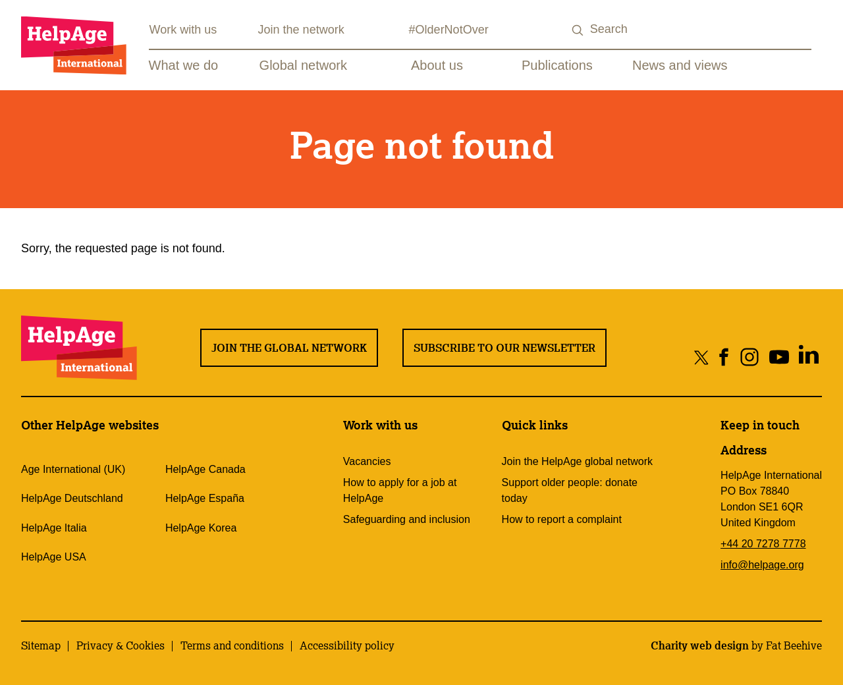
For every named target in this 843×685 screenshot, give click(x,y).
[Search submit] (578, 30)
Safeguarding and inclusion (406, 519)
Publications (557, 65)
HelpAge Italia (54, 528)
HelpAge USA (53, 556)
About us (437, 65)
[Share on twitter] (701, 357)
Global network (303, 65)
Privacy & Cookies (120, 645)
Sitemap (41, 645)
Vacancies (367, 461)
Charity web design (700, 645)
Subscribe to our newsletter (504, 348)
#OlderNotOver (449, 29)
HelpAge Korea (201, 528)
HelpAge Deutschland (72, 498)
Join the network (301, 29)
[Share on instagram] (749, 357)
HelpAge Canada (205, 469)
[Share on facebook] (724, 357)
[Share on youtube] (779, 357)
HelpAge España (204, 498)
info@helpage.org (762, 564)
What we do (184, 65)
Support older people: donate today (570, 490)
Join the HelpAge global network (577, 461)
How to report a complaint (562, 519)
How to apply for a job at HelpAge (400, 490)
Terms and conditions (232, 645)
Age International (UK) (73, 469)
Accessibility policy (347, 645)
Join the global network (289, 348)
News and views (680, 65)
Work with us (183, 29)
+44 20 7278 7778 (763, 543)
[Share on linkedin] (808, 357)
